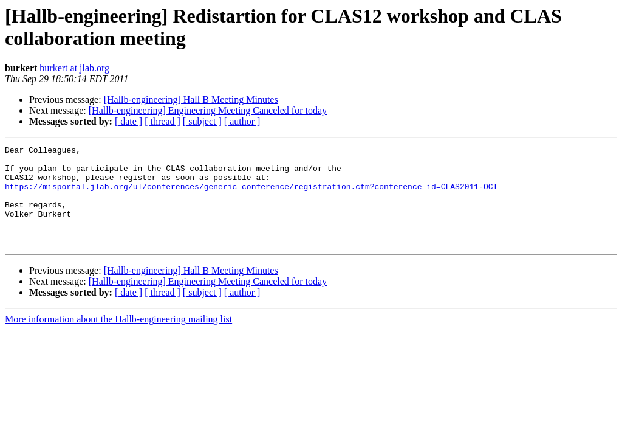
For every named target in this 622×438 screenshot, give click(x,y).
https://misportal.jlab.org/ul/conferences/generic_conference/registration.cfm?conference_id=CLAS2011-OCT (251, 195)
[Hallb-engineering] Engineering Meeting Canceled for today (208, 110)
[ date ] (128, 121)
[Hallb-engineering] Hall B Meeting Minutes (191, 99)
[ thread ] (162, 121)
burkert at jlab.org (74, 68)
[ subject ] (202, 121)
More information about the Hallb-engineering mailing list (118, 339)
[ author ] (242, 121)
